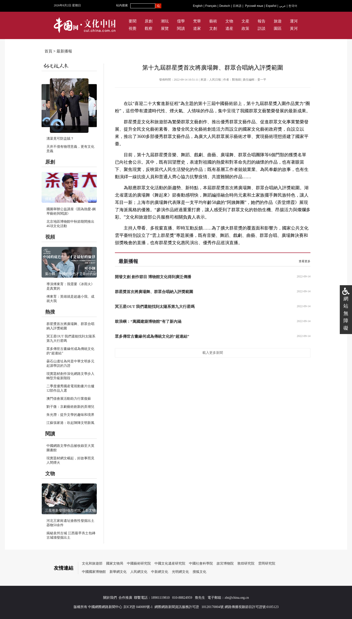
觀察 (149, 28)
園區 (278, 28)
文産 (245, 21)
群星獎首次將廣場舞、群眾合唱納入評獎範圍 (154, 292)
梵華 (197, 21)
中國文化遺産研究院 (169, 563)
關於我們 (110, 597)
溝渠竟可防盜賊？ (60, 138)
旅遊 (278, 21)
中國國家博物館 (94, 572)
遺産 (229, 28)
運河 (294, 21)
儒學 (181, 21)
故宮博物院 (225, 563)
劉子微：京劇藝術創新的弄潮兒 (70, 407)
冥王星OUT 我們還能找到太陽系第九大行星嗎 (155, 306)
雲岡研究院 (266, 563)
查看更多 (304, 261)
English (197, 6)
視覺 (132, 28)
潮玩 (165, 21)
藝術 (213, 21)
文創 (213, 28)
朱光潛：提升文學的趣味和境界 (70, 415)
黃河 (294, 28)
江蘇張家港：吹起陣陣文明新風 (70, 423)
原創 (149, 21)
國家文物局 (114, 563)
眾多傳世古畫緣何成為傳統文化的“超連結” (152, 336)
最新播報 (64, 51)
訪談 (261, 28)
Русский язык (254, 6)
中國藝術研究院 (139, 563)
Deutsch (224, 6)
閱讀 (181, 28)
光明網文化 (180, 572)
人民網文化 (138, 572)
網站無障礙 (345, 313)
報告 (261, 21)
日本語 (237, 6)
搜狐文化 (199, 572)
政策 (245, 28)
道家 (197, 28)
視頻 (50, 237)
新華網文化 (118, 572)
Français (211, 6)
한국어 (292, 6)
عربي (282, 6)
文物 (229, 21)
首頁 (48, 51)
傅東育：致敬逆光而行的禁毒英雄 (70, 199)
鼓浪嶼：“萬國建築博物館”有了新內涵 (148, 321)
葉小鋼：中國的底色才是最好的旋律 (72, 274)
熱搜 (50, 312)
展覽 (165, 28)
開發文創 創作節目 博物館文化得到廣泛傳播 (153, 277)
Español (271, 6)
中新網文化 (159, 572)
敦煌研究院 (245, 563)
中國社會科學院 (201, 563)
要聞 (132, 21)
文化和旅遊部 (92, 563)
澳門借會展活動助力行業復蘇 (68, 398)
